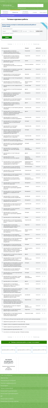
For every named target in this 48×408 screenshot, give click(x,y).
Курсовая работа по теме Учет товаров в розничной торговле (12, 306)
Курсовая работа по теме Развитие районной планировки (13, 108)
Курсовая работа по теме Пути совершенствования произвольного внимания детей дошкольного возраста (11, 52)
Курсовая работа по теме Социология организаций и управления (11, 209)
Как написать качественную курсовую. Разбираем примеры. (16, 332)
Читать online (44, 50)
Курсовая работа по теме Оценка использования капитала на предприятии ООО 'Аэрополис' (12, 231)
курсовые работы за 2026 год (8, 349)
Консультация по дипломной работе (9, 393)
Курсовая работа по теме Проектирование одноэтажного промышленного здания (12, 99)
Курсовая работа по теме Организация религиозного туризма (11, 61)
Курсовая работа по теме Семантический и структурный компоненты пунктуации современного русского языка (12, 296)
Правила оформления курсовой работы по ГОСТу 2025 (15, 326)
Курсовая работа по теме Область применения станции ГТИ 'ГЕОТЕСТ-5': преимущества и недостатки (11, 285)
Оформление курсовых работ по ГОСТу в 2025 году (14, 321)
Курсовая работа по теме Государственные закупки (12, 86)
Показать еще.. (36, 44)
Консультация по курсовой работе (9, 391)
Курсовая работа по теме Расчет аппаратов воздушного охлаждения (12, 255)
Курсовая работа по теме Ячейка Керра (11, 217)
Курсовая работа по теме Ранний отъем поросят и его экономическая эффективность (13, 140)
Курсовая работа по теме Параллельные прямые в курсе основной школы (12, 310)
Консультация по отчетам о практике (10, 401)
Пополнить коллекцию (5, 12)
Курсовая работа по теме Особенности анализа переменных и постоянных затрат (12, 82)
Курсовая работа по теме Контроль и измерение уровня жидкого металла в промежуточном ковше (11, 104)
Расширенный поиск (22, 8)
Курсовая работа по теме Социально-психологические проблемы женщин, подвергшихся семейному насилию (11, 57)
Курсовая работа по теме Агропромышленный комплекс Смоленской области (12, 65)
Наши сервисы (43, 12)
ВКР (1, 396)
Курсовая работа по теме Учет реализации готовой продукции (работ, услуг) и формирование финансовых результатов (12, 259)
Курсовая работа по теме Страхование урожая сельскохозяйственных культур (11, 167)
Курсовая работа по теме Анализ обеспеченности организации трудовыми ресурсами (12, 187)
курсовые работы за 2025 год (24, 349)
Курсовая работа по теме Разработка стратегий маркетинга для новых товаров (12, 235)
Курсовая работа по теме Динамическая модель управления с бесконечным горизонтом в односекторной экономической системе (12, 94)
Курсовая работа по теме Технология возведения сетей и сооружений (11, 136)
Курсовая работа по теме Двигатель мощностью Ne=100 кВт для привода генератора (11, 149)
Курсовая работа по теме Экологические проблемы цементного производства (12, 75)
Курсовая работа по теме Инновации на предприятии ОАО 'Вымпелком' (12, 200)
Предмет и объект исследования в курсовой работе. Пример (16, 324)
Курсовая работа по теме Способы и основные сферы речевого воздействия (11, 197)
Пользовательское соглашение (8, 380)
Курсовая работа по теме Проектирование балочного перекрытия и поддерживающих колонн (12, 221)
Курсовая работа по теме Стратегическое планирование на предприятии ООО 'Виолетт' (12, 192)
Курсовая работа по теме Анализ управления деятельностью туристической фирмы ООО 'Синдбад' (13, 144)
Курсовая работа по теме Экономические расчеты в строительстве (12, 171)
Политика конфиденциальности (8, 383)
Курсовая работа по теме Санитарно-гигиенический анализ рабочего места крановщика (11, 179)
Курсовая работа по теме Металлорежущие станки (12, 90)
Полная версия (4, 385)
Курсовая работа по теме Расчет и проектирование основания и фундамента (12, 118)
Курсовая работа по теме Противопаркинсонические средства (11, 157)
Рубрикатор (15, 12)
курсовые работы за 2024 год (39, 349)
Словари (35, 12)
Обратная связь (4, 378)
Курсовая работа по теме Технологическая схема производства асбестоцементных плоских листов (12, 205)
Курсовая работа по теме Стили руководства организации (12, 78)
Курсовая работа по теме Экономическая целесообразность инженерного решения (12, 245)
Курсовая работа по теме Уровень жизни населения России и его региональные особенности (12, 122)
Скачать (42, 50)
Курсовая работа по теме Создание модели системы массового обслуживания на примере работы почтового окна (12, 163)
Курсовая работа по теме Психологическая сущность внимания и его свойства (12, 174)
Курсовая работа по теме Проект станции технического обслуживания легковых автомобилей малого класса (12, 277)
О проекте (3, 1)
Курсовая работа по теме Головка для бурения (11, 153)
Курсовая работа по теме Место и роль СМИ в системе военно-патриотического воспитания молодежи (12, 70)
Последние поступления (25, 12)
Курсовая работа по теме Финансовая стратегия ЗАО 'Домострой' (11, 183)
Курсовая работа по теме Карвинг (10, 281)
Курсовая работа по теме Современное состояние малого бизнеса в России (11, 269)
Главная (3, 19)
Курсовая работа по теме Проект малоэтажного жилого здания (10, 126)
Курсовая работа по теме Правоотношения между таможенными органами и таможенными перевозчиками (12, 314)
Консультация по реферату (7, 398)
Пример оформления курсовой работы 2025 (12, 329)
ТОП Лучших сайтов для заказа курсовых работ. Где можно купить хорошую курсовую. (21, 319)
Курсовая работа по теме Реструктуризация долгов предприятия (12, 273)
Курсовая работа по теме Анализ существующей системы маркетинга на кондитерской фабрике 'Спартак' (11, 226)
